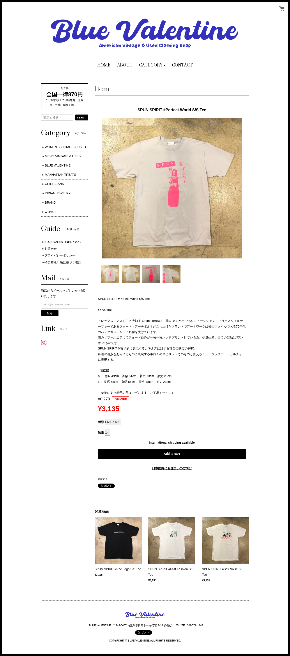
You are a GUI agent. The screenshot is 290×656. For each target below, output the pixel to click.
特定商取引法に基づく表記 (62, 262)
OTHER (50, 211)
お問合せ (50, 248)
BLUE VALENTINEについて (63, 242)
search (81, 117)
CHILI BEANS (54, 184)
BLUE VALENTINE (58, 165)
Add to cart (172, 453)
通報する (103, 479)
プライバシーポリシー (59, 255)
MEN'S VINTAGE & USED (63, 156)
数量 (101, 432)
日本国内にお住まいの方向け (172, 468)
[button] (152, 65)
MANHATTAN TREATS (60, 174)
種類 (101, 422)
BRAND (50, 202)
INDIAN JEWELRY (58, 193)
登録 (50, 313)
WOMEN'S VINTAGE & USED (65, 147)
